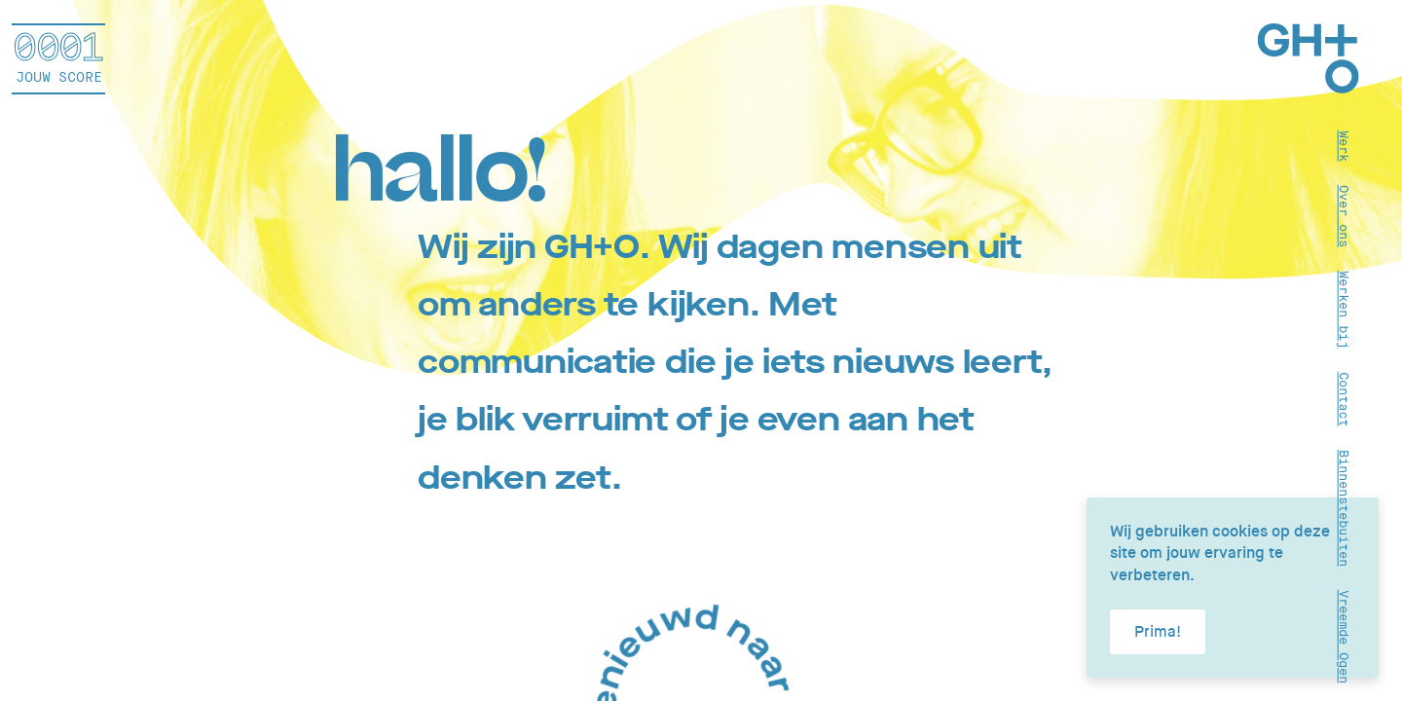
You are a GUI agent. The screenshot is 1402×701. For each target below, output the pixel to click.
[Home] (1308, 61)
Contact (1344, 398)
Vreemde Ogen (1344, 636)
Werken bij (1344, 309)
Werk (1344, 145)
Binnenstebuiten (1344, 507)
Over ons (1344, 215)
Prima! (1157, 631)
